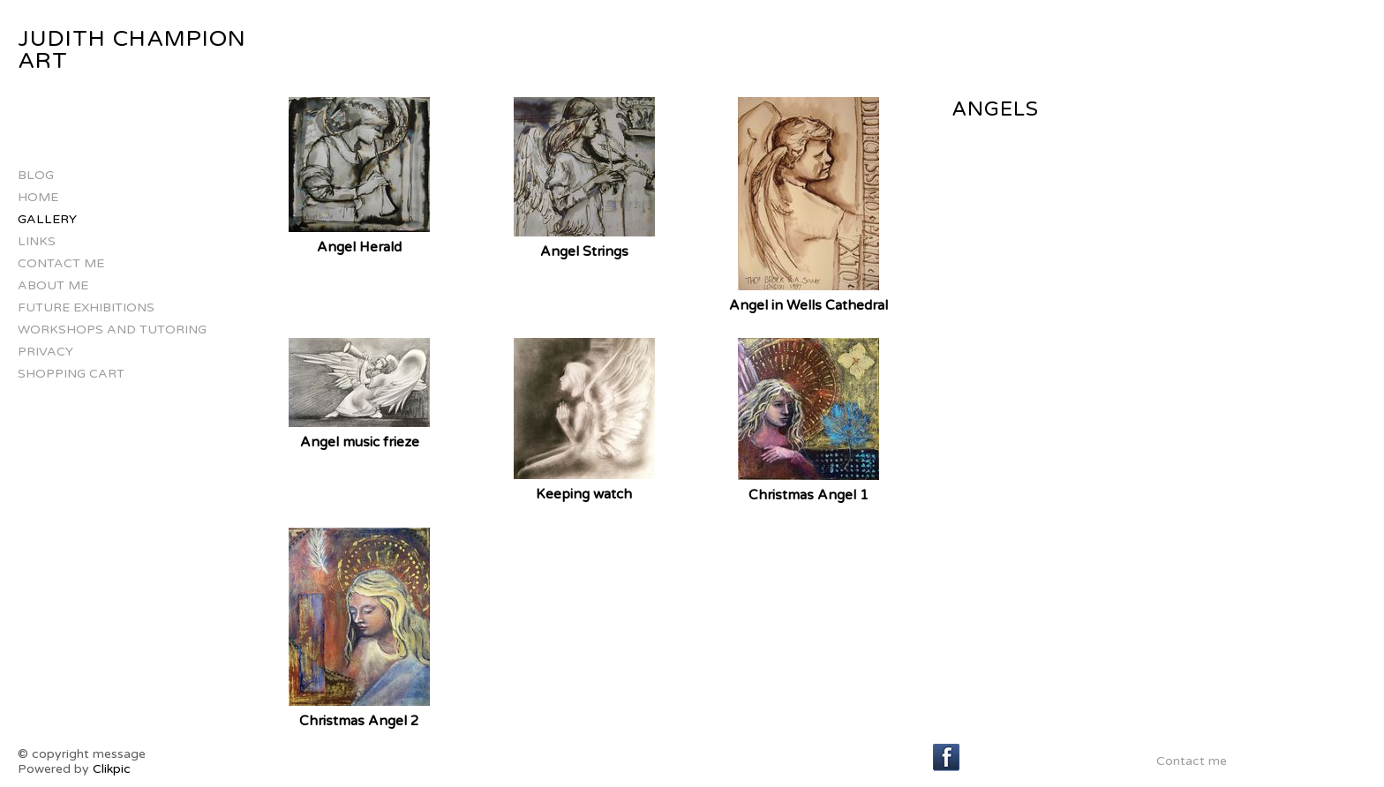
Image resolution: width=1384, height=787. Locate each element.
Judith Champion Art (132, 50)
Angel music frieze (359, 442)
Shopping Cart (71, 373)
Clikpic (112, 768)
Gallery (47, 219)
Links (37, 241)
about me (53, 285)
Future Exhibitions (86, 307)
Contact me (61, 263)
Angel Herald (359, 247)
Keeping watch (584, 494)
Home (38, 197)
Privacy (45, 351)
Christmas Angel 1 (808, 495)
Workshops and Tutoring (112, 329)
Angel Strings (584, 251)
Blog (36, 175)
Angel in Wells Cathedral (808, 305)
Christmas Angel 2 (359, 721)
